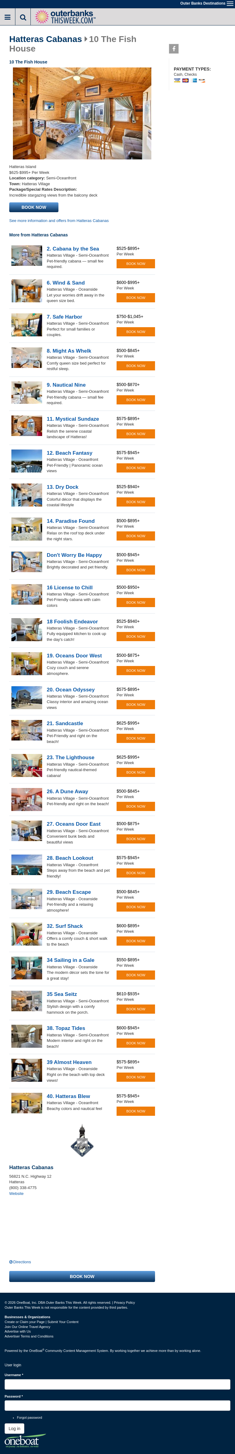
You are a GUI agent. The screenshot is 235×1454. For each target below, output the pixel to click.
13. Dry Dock (62, 487)
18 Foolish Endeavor (72, 622)
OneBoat (37, 1351)
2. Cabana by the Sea (73, 249)
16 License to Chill (70, 588)
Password (14, 1396)
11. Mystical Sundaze (73, 419)
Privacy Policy (124, 1302)
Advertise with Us (18, 1331)
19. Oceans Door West (74, 656)
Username (14, 1375)
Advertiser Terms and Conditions (29, 1336)
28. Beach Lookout (70, 858)
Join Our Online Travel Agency (27, 1327)
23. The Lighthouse (70, 757)
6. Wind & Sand (66, 283)
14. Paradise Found (71, 521)
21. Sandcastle (65, 723)
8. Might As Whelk (69, 351)
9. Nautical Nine (66, 385)
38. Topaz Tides (66, 1028)
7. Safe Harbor (64, 317)
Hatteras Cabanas (45, 39)
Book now (34, 207)
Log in (14, 1428)
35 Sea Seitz (62, 994)
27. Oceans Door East (74, 824)
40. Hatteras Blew (68, 1096)
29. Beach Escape (69, 892)
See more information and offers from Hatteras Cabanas (59, 220)
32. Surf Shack (65, 926)
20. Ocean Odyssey (71, 690)
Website (16, 1193)
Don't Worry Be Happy (74, 555)
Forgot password (29, 1417)
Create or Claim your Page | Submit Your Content (41, 1322)
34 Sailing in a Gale (70, 960)
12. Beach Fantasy (69, 453)
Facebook (174, 50)
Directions (22, 1262)
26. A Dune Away (67, 791)
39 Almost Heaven (69, 1062)
